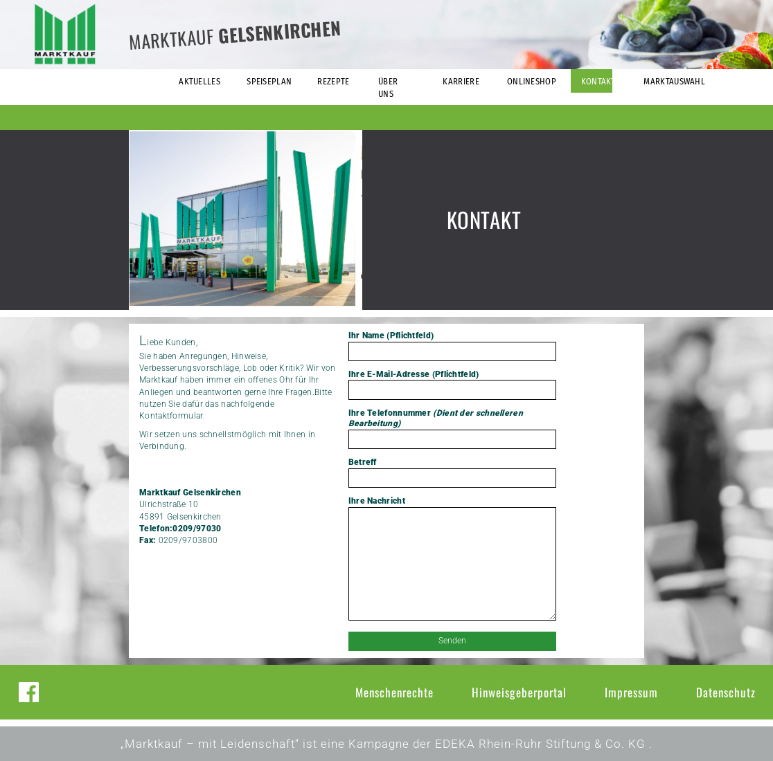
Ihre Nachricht (452, 559)
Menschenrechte (394, 692)
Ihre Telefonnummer (452, 428)
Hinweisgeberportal (519, 692)
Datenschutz (726, 692)
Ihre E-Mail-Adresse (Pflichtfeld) (452, 384)
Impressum (631, 692)
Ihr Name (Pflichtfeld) (452, 346)
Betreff (452, 472)
